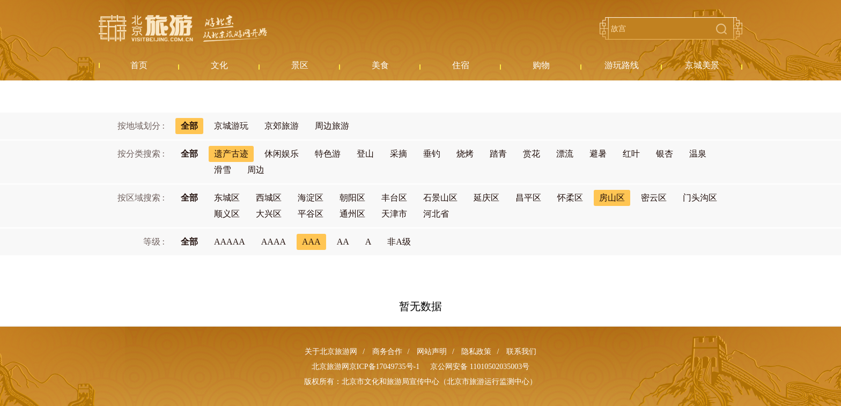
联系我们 (521, 352)
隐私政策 (476, 352)
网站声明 (432, 352)
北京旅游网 (183, 28)
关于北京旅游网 (331, 352)
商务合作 (387, 352)
